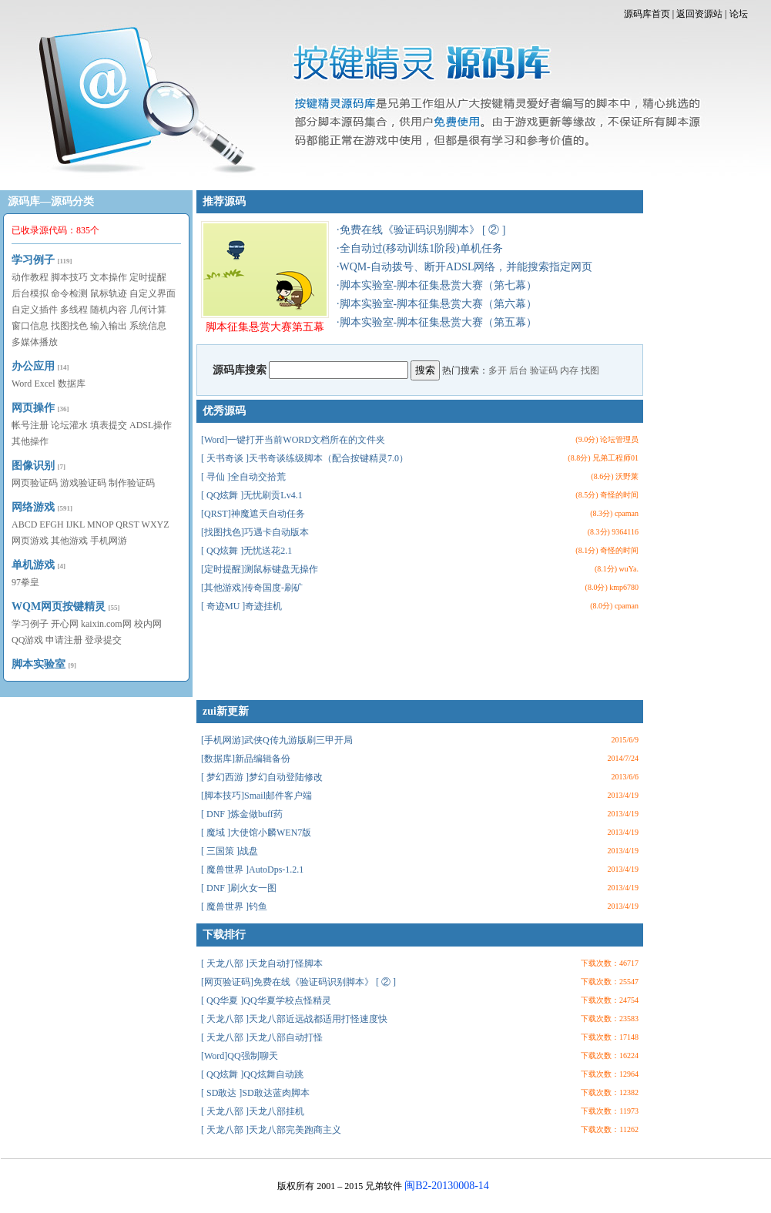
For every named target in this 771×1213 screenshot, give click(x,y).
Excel (44, 383)
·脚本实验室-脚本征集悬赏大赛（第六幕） (437, 304)
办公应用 (33, 366)
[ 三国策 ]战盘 (229, 851)
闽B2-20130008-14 (446, 1185)
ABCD (24, 524)
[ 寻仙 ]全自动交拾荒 (243, 476)
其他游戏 (69, 540)
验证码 (544, 370)
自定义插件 (35, 309)
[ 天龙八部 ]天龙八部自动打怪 (262, 1037)
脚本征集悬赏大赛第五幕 (265, 277)
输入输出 (108, 325)
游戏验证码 (83, 482)
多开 (497, 370)
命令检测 (69, 293)
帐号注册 (30, 425)
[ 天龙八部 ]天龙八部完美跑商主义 (271, 1129)
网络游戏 (33, 507)
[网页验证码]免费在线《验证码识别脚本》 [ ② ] (298, 982)
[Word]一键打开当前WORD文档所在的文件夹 (293, 439)
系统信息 (147, 325)
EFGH (51, 524)
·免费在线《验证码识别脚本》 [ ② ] (421, 230)
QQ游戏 (27, 640)
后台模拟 (30, 293)
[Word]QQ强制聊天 (239, 1055)
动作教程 (30, 277)
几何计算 (147, 309)
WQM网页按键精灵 (59, 606)
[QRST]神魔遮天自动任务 (253, 513)
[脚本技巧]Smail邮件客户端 (256, 795)
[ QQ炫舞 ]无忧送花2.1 (246, 550)
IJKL (75, 524)
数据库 (71, 383)
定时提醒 (147, 277)
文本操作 (108, 277)
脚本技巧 (69, 277)
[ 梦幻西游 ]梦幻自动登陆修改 (262, 777)
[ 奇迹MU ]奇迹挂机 (241, 606)
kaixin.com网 (106, 623)
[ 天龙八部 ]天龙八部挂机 (252, 1111)
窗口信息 (30, 325)
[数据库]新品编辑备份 (245, 758)
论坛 (738, 13)
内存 (569, 370)
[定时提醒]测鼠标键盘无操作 (259, 569)
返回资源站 (699, 13)
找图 (590, 370)
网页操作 (33, 408)
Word (22, 383)
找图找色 (69, 325)
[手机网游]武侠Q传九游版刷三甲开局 (277, 740)
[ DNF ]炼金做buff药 (242, 814)
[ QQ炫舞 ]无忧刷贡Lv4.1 (252, 495)
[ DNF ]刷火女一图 (239, 888)
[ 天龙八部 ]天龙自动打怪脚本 (262, 963)
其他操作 (30, 441)
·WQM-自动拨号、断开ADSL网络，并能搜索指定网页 (465, 267)
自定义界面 (152, 293)
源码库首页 (647, 13)
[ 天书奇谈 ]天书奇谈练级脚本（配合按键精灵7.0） (304, 458)
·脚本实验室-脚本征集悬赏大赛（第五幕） (437, 322)
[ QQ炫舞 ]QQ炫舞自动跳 (252, 1074)
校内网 (148, 623)
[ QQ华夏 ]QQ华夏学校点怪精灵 (266, 1000)
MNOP (100, 524)
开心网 (65, 623)
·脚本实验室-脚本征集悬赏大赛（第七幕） (437, 285)
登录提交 (103, 640)
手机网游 (108, 540)
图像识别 (33, 465)
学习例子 (33, 260)
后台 (518, 370)
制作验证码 (132, 482)
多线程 (74, 309)
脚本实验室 (38, 664)
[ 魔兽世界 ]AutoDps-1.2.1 (252, 869)
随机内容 (108, 309)
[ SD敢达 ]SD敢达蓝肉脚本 (255, 1092)
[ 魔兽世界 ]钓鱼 (234, 906)
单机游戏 (33, 565)
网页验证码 (35, 482)
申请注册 (63, 640)
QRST (127, 524)
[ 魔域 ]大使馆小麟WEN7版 (256, 832)
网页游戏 (30, 540)
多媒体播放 (35, 342)
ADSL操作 (150, 425)
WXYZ (155, 524)
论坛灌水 (69, 425)
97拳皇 (25, 582)
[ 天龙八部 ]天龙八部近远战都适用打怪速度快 (294, 1019)
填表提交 (108, 425)
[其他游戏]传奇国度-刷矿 (252, 587)
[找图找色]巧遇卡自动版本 (255, 532)
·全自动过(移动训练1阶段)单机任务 (420, 248)
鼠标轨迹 (108, 293)
